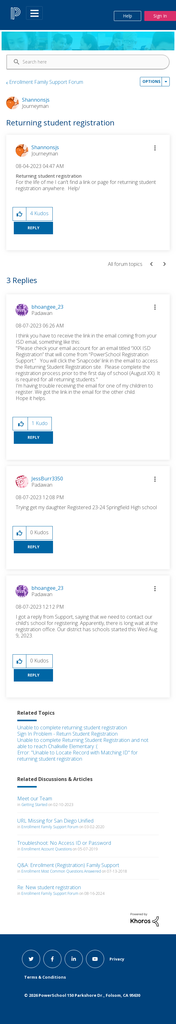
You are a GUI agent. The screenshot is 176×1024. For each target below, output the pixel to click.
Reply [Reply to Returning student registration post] (34, 228)
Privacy (116, 959)
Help (127, 16)
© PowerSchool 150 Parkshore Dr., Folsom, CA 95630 (82, 995)
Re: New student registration (49, 887)
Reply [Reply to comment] (34, 437)
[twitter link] (31, 959)
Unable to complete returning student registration (72, 727)
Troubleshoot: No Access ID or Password (64, 842)
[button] (155, 147)
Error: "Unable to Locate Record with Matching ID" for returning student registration (77, 755)
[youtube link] (95, 959)
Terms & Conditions (45, 977)
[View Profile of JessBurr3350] (47, 478)
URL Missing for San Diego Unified (55, 820)
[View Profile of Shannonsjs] (45, 147)
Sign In (160, 16)
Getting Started (34, 804)
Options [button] (151, 81)
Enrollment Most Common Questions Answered (61, 871)
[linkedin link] (74, 959)
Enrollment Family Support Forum (46, 82)
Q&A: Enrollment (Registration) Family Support (68, 865)
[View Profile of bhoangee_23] (47, 306)
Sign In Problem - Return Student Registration (67, 733)
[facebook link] (52, 959)
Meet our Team (34, 798)
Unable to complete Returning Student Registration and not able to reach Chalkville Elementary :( (82, 743)
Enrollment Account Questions (46, 849)
